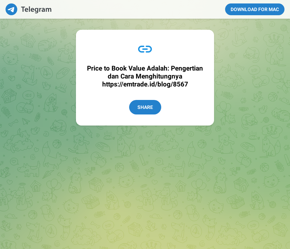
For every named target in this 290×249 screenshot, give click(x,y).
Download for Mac (255, 9)
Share (145, 107)
